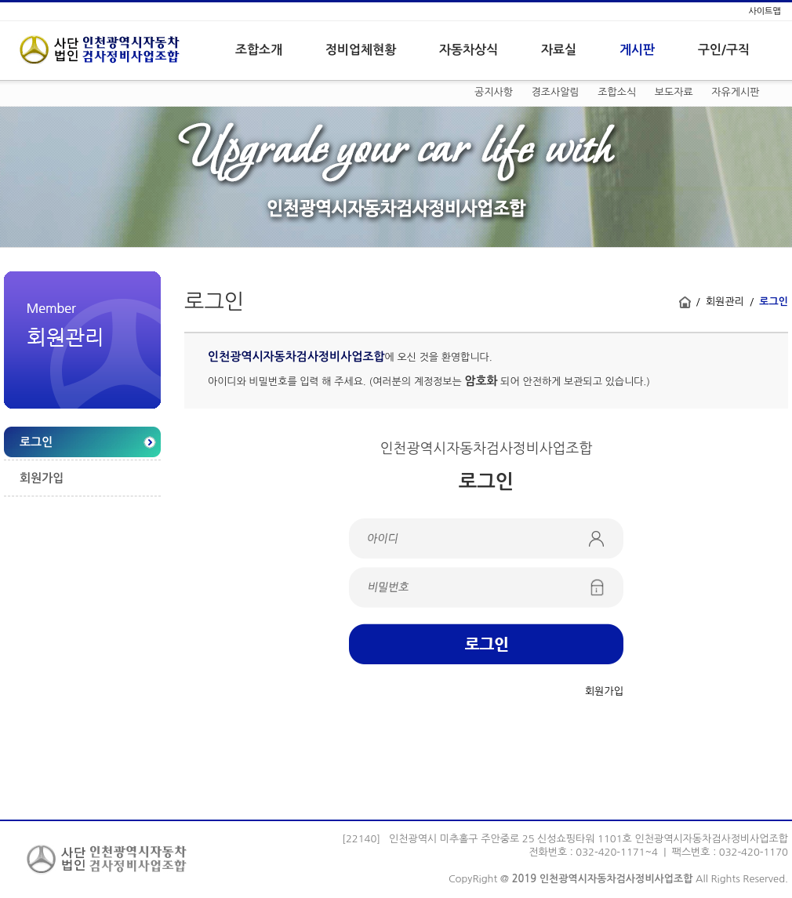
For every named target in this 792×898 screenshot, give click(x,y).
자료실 (558, 50)
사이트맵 (764, 11)
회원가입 (42, 478)
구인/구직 (724, 50)
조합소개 (258, 50)
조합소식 (617, 92)
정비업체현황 (360, 50)
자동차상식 (468, 50)
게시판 (637, 50)
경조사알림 (555, 92)
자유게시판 (735, 92)
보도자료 (674, 92)
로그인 (36, 442)
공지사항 (493, 92)
